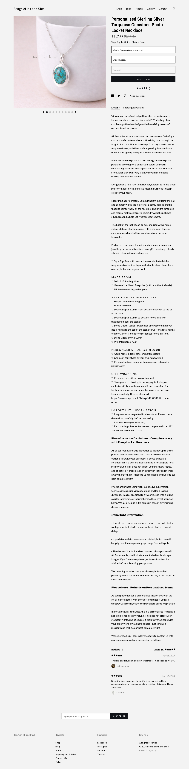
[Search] (174, 9)
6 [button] (62, 112)
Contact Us (61, 758)
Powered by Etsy (147, 750)
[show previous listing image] (43, 112)
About (139, 8)
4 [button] (56, 112)
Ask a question (137, 95)
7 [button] (66, 112)
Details (115, 107)
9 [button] (72, 112)
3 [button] (53, 112)
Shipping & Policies (133, 107)
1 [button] (47, 112)
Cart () (163, 8)
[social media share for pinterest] (125, 95)
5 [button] (59, 112)
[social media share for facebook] (112, 95)
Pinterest (102, 750)
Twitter (101, 754)
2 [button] (50, 112)
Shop (119, 8)
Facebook (102, 742)
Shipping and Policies (65, 754)
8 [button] (69, 112)
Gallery (151, 8)
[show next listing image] (76, 112)
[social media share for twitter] (119, 95)
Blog (128, 8)
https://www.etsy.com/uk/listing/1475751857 (136, 398)
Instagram (102, 746)
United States (131, 41)
